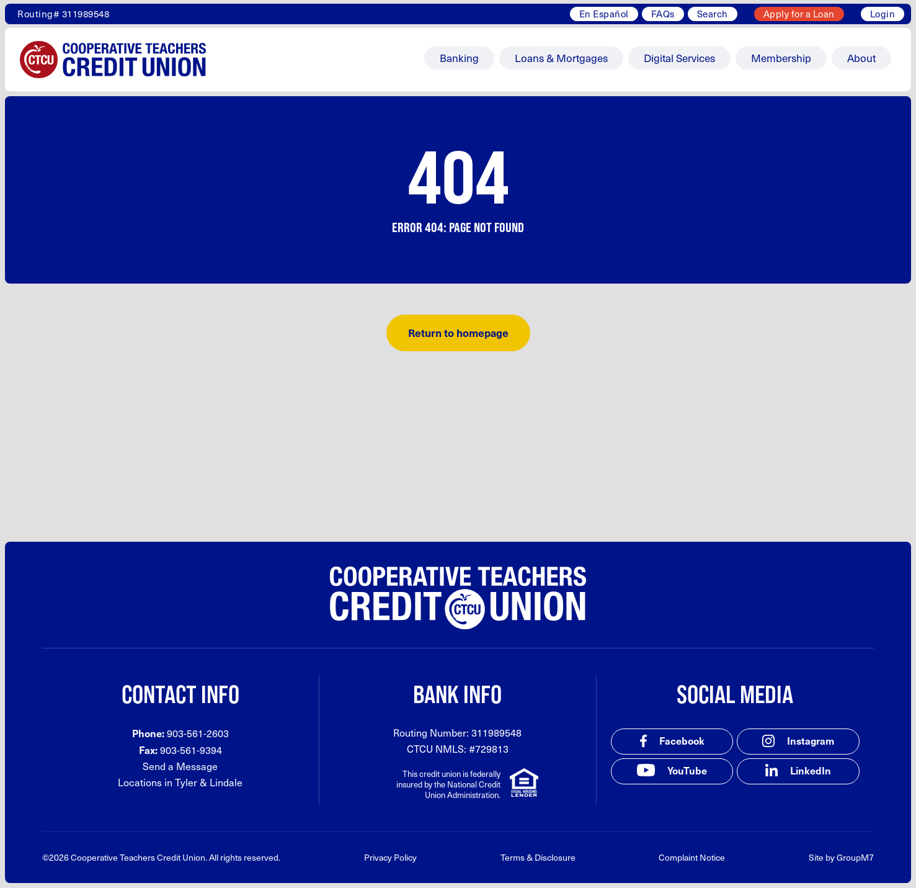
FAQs (663, 13)
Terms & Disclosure (538, 857)
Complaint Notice (692, 857)
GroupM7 (855, 857)
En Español (604, 13)
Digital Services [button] (679, 57)
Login (883, 13)
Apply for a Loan (799, 13)
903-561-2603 (198, 733)
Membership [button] (781, 57)
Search (712, 13)
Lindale (226, 782)
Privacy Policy (390, 857)
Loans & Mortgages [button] (561, 57)
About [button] (861, 57)
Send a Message (180, 766)
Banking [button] (459, 57)
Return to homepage (458, 332)
